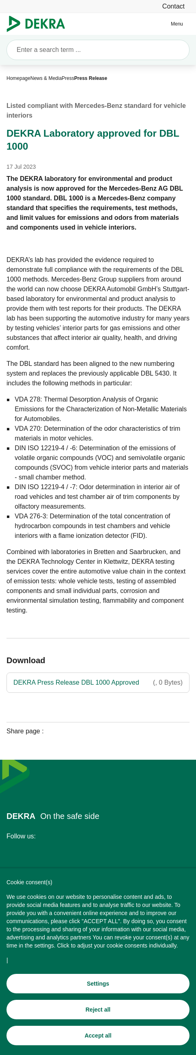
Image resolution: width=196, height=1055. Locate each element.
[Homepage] (18, 78)
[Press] (68, 78)
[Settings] (98, 985)
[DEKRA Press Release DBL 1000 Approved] (98, 683)
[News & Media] (46, 78)
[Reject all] (98, 1011)
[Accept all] (98, 1037)
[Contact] (173, 6)
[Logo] (39, 24)
